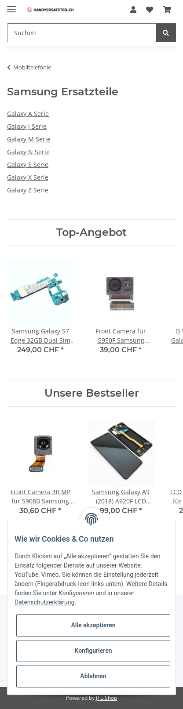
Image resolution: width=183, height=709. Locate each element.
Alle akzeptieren (93, 625)
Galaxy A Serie (28, 113)
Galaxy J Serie (27, 126)
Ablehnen (93, 676)
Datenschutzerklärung (44, 602)
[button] (133, 9)
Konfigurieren (93, 650)
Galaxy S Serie (27, 164)
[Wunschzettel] (149, 9)
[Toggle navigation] (11, 5)
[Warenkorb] (167, 9)
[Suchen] (81, 32)
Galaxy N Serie (28, 152)
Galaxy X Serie (27, 177)
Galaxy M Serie (29, 139)
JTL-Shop (106, 698)
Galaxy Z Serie (27, 190)
